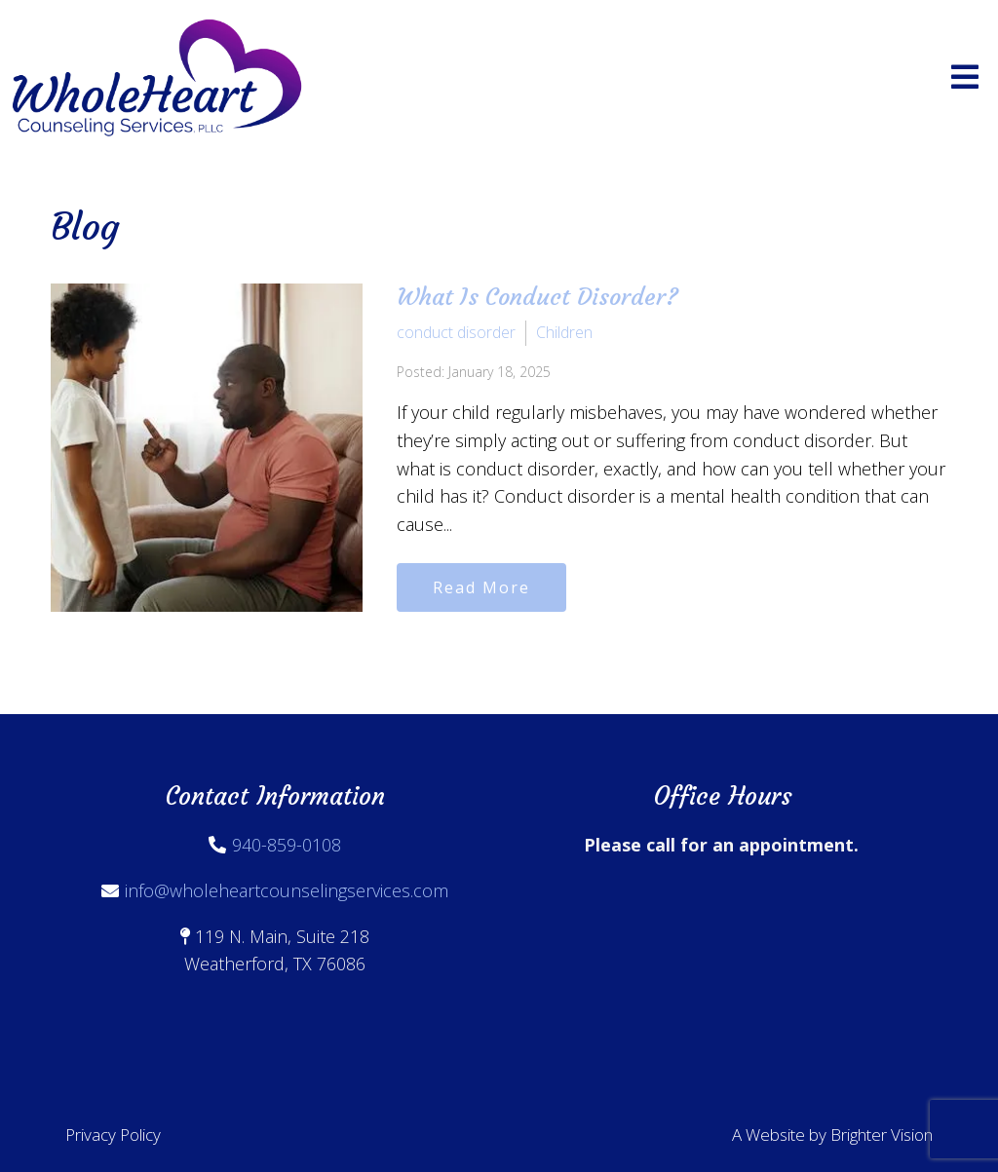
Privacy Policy (113, 1134)
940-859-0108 (286, 844)
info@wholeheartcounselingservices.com (286, 890)
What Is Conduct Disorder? (537, 297)
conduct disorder (456, 332)
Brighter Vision (881, 1134)
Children (564, 332)
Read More (481, 587)
